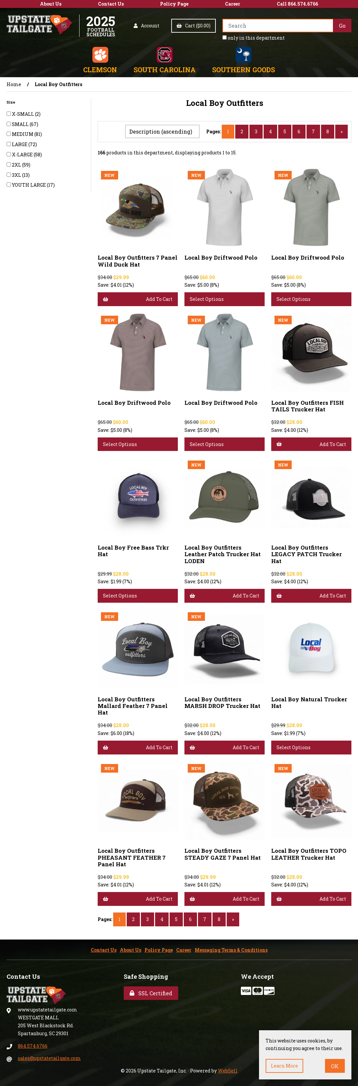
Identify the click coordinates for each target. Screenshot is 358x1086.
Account (146, 25)
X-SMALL (23, 114)
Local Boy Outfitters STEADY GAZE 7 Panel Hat (222, 854)
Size (11, 102)
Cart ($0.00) (194, 25)
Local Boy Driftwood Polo (220, 257)
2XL (17, 165)
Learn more (284, 1066)
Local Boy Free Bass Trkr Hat (133, 551)
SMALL (21, 124)
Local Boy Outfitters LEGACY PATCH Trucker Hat (306, 554)
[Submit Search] (342, 25)
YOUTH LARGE (29, 185)
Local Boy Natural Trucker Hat (309, 702)
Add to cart (138, 299)
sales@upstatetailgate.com (49, 1058)
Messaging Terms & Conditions (231, 950)
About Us (50, 4)
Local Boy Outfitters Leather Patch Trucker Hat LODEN (222, 554)
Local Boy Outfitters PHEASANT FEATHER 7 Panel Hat (132, 857)
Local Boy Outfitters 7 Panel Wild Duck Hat (138, 261)
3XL (17, 175)
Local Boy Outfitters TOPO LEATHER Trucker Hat (308, 854)
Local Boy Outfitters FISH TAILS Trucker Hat (307, 406)
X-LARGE (23, 154)
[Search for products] (277, 25)
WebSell (228, 1071)
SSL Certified (151, 993)
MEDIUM (23, 134)
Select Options (207, 299)
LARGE (20, 144)
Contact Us (111, 4)
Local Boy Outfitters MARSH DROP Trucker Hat (222, 702)
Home (14, 84)
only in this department (253, 38)
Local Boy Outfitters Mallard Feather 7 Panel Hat (133, 705)
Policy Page (174, 4)
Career (232, 4)
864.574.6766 (33, 1046)
